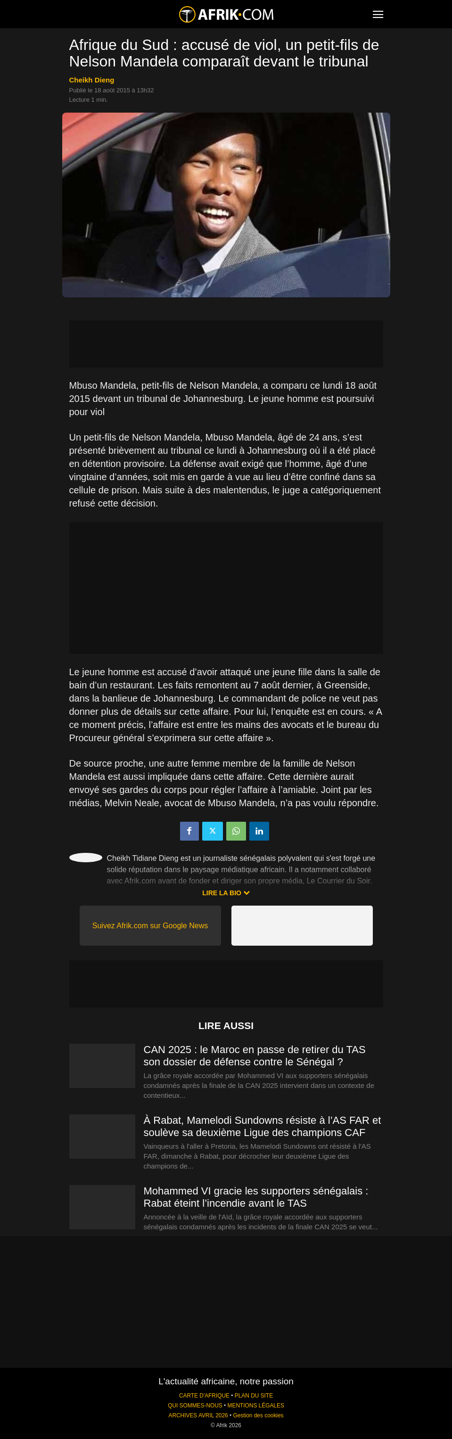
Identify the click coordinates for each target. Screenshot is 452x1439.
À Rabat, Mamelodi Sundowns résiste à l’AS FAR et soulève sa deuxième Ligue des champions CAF (262, 1126)
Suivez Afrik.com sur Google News (150, 926)
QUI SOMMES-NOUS (195, 1405)
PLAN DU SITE (254, 1395)
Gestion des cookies (258, 1415)
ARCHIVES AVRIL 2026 (198, 1415)
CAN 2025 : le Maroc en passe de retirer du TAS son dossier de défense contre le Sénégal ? (255, 1056)
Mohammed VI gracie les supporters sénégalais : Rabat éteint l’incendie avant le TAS (256, 1197)
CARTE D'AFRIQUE (204, 1395)
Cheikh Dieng (92, 80)
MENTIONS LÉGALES (256, 1405)
